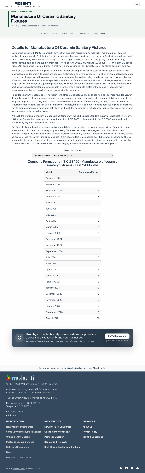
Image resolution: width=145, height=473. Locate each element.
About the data (99, 33)
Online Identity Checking (57, 432)
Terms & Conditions (93, 437)
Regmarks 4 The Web (55, 442)
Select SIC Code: (72, 150)
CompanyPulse (83, 33)
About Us (87, 427)
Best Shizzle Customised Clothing (62, 447)
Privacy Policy (90, 432)
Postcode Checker (54, 437)
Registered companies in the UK (18, 457)
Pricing (54, 33)
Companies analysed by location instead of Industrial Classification (72, 368)
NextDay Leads (67, 33)
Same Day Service (23, 432)
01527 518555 (24, 406)
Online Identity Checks (18, 437)
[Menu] (137, 4)
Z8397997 (11, 415)
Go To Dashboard (117, 336)
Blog (8, 452)
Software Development (18, 447)
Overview (44, 33)
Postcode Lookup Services (20, 442)
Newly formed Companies (19, 427)
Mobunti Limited (19, 468)
